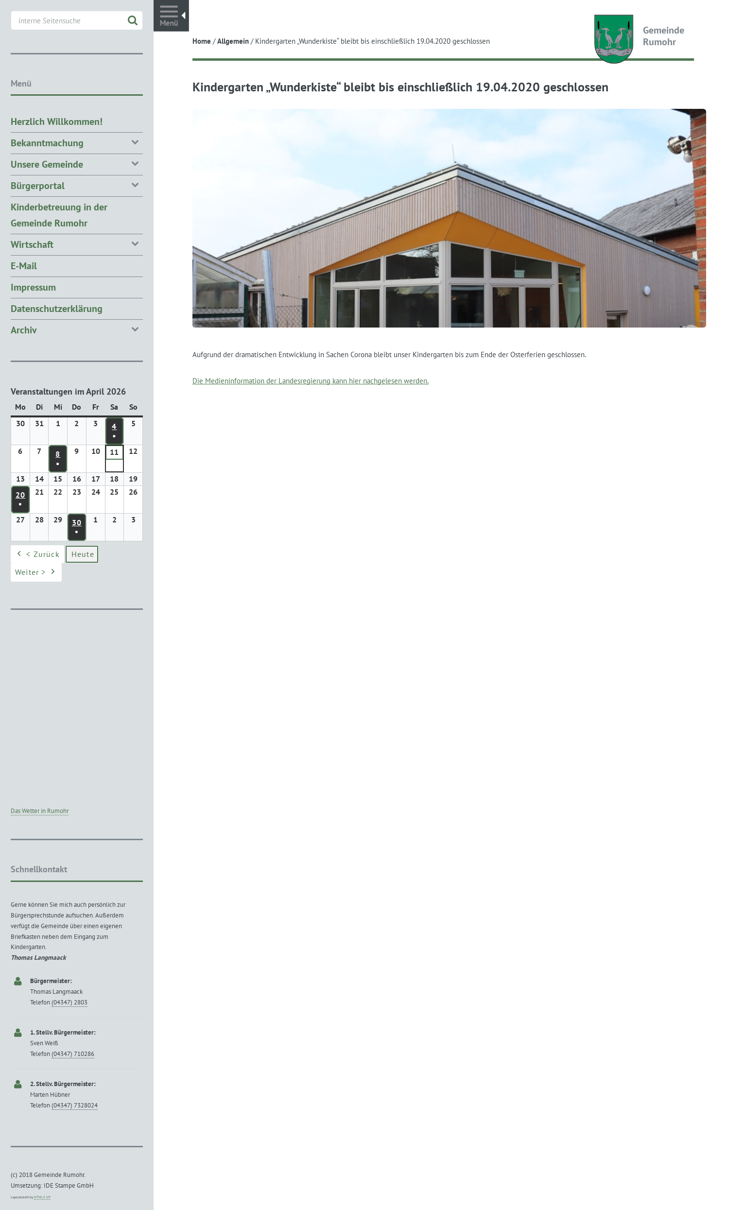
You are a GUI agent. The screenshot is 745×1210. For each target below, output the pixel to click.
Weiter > (36, 573)
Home (201, 41)
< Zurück (37, 554)
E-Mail (24, 265)
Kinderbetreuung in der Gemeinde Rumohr (59, 215)
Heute (82, 554)
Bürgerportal (77, 185)
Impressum (33, 287)
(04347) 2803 (69, 1002)
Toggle (171, 16)
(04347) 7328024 (75, 1105)
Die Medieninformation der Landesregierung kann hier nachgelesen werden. (310, 380)
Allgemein (233, 41)
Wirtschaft (77, 244)
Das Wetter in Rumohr (40, 811)
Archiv (77, 329)
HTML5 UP (42, 1197)
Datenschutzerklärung (57, 308)
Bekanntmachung (77, 142)
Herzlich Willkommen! (57, 121)
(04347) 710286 (73, 1054)
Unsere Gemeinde (77, 163)
